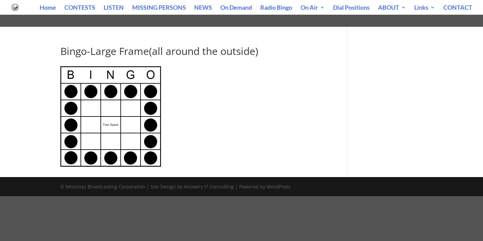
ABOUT (388, 8)
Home (48, 8)
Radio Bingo (276, 8)
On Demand (236, 8)
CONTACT (457, 8)
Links (421, 8)
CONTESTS (79, 8)
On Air (309, 8)
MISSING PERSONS (159, 8)
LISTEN (114, 8)
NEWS (203, 8)
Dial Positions (351, 8)
